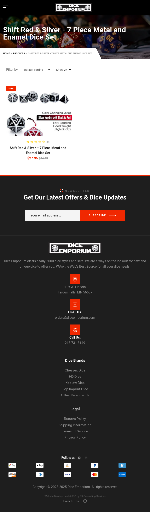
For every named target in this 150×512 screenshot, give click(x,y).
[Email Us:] (75, 304)
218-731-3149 (75, 343)
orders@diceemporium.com (75, 318)
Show (59, 69)
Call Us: (75, 337)
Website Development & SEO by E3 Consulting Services (75, 496)
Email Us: (75, 312)
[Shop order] (37, 69)
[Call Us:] (75, 330)
